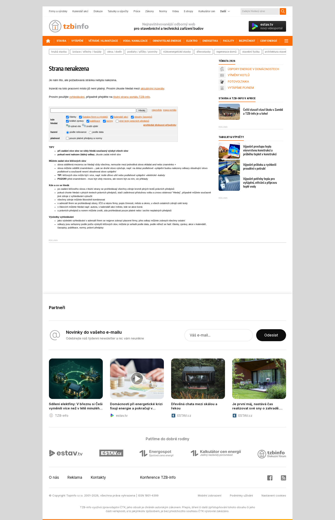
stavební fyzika (251, 51)
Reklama (75, 477)
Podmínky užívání (241, 495)
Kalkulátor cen (206, 11)
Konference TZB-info (158, 477)
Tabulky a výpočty (118, 11)
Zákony (149, 11)
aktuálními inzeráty (152, 88)
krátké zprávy (75, 121)
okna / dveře (114, 51)
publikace (95, 121)
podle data (96, 132)
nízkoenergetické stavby (177, 51)
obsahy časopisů (143, 117)
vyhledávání (77, 96)
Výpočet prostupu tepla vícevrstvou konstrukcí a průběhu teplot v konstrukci (259, 150)
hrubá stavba (59, 51)
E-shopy (188, 11)
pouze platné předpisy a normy (84, 138)
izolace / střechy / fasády (86, 51)
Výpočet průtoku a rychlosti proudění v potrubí (259, 166)
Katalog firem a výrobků (95, 117)
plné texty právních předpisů (134, 121)
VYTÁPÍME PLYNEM (241, 87)
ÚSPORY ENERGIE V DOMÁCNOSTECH (253, 69)
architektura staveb (276, 51)
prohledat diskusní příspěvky (159, 125)
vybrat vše (75, 126)
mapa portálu (169, 110)
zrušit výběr (92, 126)
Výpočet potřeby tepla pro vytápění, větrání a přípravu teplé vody (260, 182)
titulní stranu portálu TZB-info (131, 96)
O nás (54, 477)
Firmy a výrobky (58, 11)
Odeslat (271, 335)
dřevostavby (204, 51)
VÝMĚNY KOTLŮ (239, 75)
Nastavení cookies (274, 495)
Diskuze (98, 11)
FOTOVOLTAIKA (238, 81)
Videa (175, 11)
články (71, 117)
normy (109, 121)
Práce (137, 11)
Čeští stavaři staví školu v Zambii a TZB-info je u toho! (263, 111)
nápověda (157, 110)
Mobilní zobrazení (209, 495)
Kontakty (98, 477)
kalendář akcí (121, 117)
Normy (163, 11)
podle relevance (76, 132)
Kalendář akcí (80, 11)
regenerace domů (226, 51)
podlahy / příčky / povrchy (142, 51)
